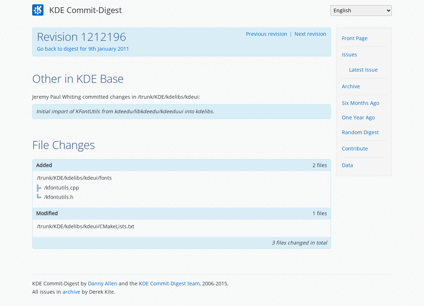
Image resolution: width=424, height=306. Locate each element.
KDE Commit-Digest (77, 10)
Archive (351, 86)
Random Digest (360, 132)
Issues (349, 54)
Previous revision (266, 33)
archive (71, 291)
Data (347, 165)
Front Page (355, 38)
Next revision (310, 33)
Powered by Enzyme (364, 288)
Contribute (355, 148)
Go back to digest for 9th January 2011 (83, 48)
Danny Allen (102, 283)
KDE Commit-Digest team (169, 283)
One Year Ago (358, 117)
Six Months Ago (360, 102)
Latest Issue (363, 69)
